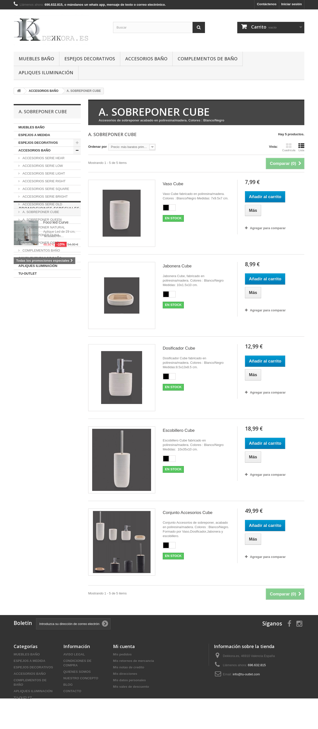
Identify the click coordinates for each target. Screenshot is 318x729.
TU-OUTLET (27, 273)
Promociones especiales (49, 292)
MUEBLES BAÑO (36, 59)
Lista (301, 147)
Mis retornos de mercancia (133, 661)
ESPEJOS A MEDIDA (34, 135)
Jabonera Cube (177, 266)
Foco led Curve (56, 306)
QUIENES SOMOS (77, 672)
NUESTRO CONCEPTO (80, 678)
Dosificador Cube (179, 348)
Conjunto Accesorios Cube (187, 512)
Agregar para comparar (268, 228)
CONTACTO (72, 691)
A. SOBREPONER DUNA (40, 235)
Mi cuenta (124, 646)
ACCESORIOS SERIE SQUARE (45, 189)
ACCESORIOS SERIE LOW (42, 166)
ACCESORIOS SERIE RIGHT (44, 181)
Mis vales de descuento (131, 687)
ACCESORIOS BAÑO (146, 59)
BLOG (68, 685)
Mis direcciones (125, 674)
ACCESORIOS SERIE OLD (42, 204)
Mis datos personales (129, 680)
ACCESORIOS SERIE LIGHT (43, 173)
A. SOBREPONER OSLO (40, 243)
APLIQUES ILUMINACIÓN (46, 72)
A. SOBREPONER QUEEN (42, 219)
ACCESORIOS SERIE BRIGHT (45, 196)
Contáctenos (267, 4)
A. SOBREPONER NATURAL (43, 227)
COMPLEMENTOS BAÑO (41, 250)
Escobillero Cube (179, 430)
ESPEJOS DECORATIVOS (89, 59)
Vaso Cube (173, 184)
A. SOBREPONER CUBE (40, 212)
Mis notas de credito (128, 667)
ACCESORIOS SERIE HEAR (43, 158)
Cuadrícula (288, 147)
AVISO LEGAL (74, 654)
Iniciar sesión (291, 4)
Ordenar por (97, 146)
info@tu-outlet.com (246, 674)
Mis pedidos (122, 654)
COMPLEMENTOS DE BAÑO (208, 59)
